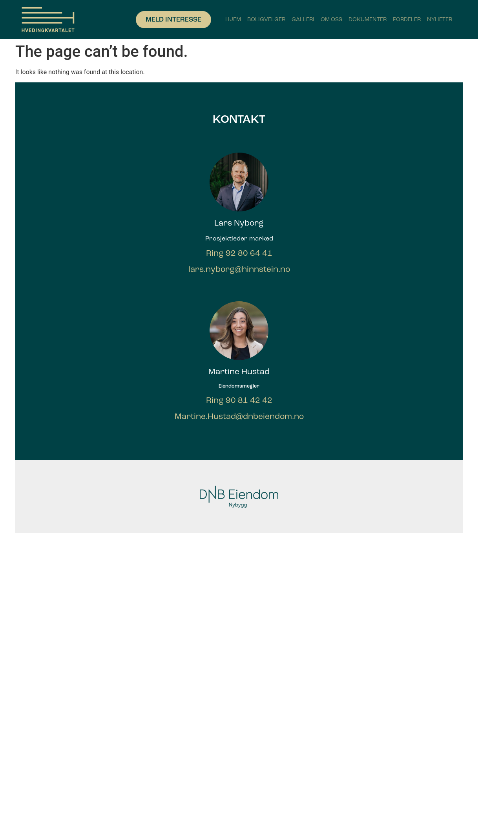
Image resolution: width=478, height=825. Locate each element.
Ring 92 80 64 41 (239, 253)
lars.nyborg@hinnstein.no (239, 269)
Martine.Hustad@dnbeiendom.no (239, 416)
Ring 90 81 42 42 (239, 400)
